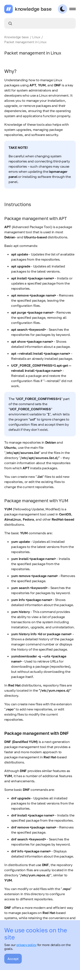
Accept (13, 959)
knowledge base (33, 9)
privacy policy (26, 945)
